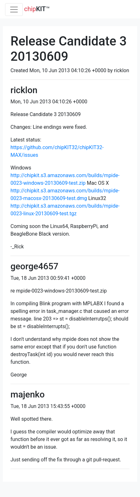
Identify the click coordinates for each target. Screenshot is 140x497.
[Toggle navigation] (14, 9)
